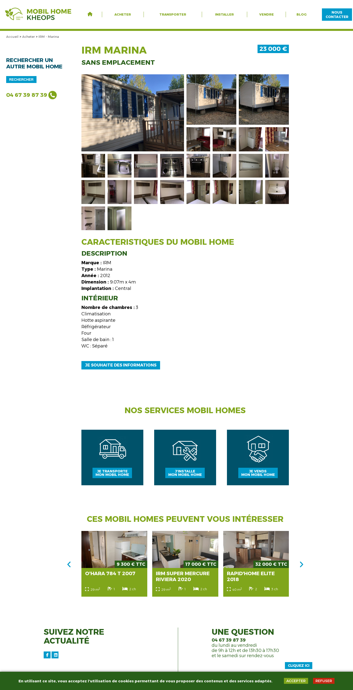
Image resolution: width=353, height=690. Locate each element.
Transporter (172, 14)
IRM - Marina (48, 37)
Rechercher (21, 79)
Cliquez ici (298, 670)
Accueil (12, 37)
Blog (302, 14)
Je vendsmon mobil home (258, 476)
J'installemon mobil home (185, 476)
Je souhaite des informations (120, 365)
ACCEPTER (296, 681)
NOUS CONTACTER (337, 14)
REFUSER (324, 681)
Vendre (266, 14)
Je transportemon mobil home (112, 476)
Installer (224, 14)
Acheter (122, 14)
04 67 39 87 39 (26, 95)
